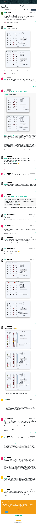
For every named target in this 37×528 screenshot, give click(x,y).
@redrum (13, 418)
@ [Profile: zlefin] (5, 28)
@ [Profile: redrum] (5, 135)
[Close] (35, 501)
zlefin (5, 12)
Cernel (5, 173)
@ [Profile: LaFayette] (10, 135)
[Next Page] (21, 515)
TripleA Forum (10, 1)
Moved (3, 9)
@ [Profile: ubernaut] (6, 91)
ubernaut (5, 26)
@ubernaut (13, 173)
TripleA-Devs (17, 523)
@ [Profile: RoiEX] (13, 135)
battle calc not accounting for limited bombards (19, 91)
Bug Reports (7, 9)
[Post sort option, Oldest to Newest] (29, 9)
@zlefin (13, 26)
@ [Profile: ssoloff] (16, 135)
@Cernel (14, 156)
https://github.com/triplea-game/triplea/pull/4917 (21, 443)
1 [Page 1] (17, 515)
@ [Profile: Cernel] (5, 158)
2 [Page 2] (19, 515)
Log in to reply (33, 9)
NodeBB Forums (25, 523)
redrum (5, 399)
